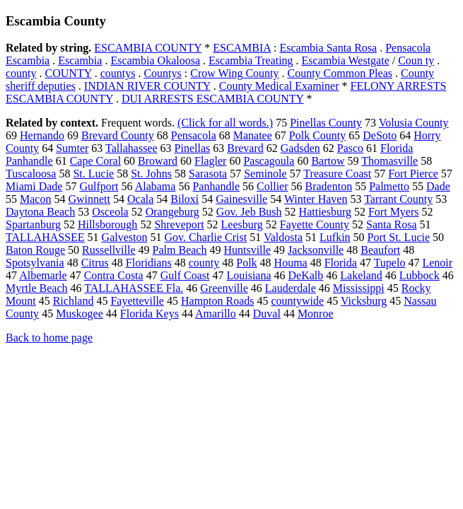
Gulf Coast (185, 275)
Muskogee (79, 314)
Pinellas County (326, 123)
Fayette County (314, 224)
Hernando (42, 135)
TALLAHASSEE (45, 237)
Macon (35, 199)
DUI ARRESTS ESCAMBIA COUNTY (213, 99)
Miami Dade (34, 186)
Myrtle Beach (37, 288)
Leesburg (242, 224)
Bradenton (329, 186)
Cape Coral (95, 161)
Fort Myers (393, 212)
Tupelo (390, 263)
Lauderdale (290, 288)
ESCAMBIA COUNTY (147, 48)
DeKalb (306, 275)
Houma (290, 263)
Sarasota (208, 174)
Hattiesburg (325, 212)
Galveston (125, 237)
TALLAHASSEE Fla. (133, 288)
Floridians (149, 263)
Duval (267, 314)
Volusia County (414, 123)
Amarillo (215, 314)
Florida (340, 263)
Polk (246, 263)
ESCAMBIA (242, 48)
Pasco (350, 148)
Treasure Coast (337, 174)
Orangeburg (172, 212)
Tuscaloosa (31, 174)
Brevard (245, 148)
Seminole (265, 174)
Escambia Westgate (345, 60)
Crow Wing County (234, 73)
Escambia (80, 60)
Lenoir (437, 263)
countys (118, 73)
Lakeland (361, 275)
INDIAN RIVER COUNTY (147, 86)
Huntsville (247, 250)
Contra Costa (113, 275)
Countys (162, 73)
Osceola (110, 212)
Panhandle (216, 186)
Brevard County (117, 135)
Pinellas (193, 148)
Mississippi (359, 288)
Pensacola (193, 135)
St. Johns (151, 174)
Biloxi (184, 199)
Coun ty (416, 60)
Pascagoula (268, 161)
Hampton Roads (217, 301)
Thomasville (389, 161)
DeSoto (380, 135)
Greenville (224, 288)
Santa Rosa (391, 224)
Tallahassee (131, 148)
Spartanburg (33, 224)
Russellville (109, 250)
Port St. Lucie (399, 237)
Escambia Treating (251, 60)
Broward (157, 161)
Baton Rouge (35, 250)
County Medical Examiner (279, 86)
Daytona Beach (40, 212)
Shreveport (179, 224)
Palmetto (389, 186)
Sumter (72, 148)
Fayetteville (137, 301)
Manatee (252, 135)
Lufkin (335, 237)
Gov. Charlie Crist (205, 237)
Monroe (316, 314)
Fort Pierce (413, 174)
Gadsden (300, 148)
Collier (272, 186)
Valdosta (283, 237)
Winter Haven (316, 199)
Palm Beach (180, 250)
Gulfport (98, 186)
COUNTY (68, 73)
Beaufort (380, 250)
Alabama (155, 186)
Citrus (95, 263)
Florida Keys (149, 314)
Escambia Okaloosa (155, 60)
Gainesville (241, 199)
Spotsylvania (35, 263)
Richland (73, 301)
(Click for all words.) (225, 123)
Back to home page (49, 338)
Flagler (210, 161)
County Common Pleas (340, 73)
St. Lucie (93, 174)
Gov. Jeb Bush (249, 212)
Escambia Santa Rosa (328, 48)
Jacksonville (316, 250)
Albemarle (43, 275)
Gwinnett (89, 199)
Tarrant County (398, 199)
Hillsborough (107, 224)
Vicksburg (364, 301)
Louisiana (248, 275)
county (21, 73)
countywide (297, 301)
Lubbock (419, 275)
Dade (438, 186)
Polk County (317, 135)
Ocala (140, 199)
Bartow (327, 161)
